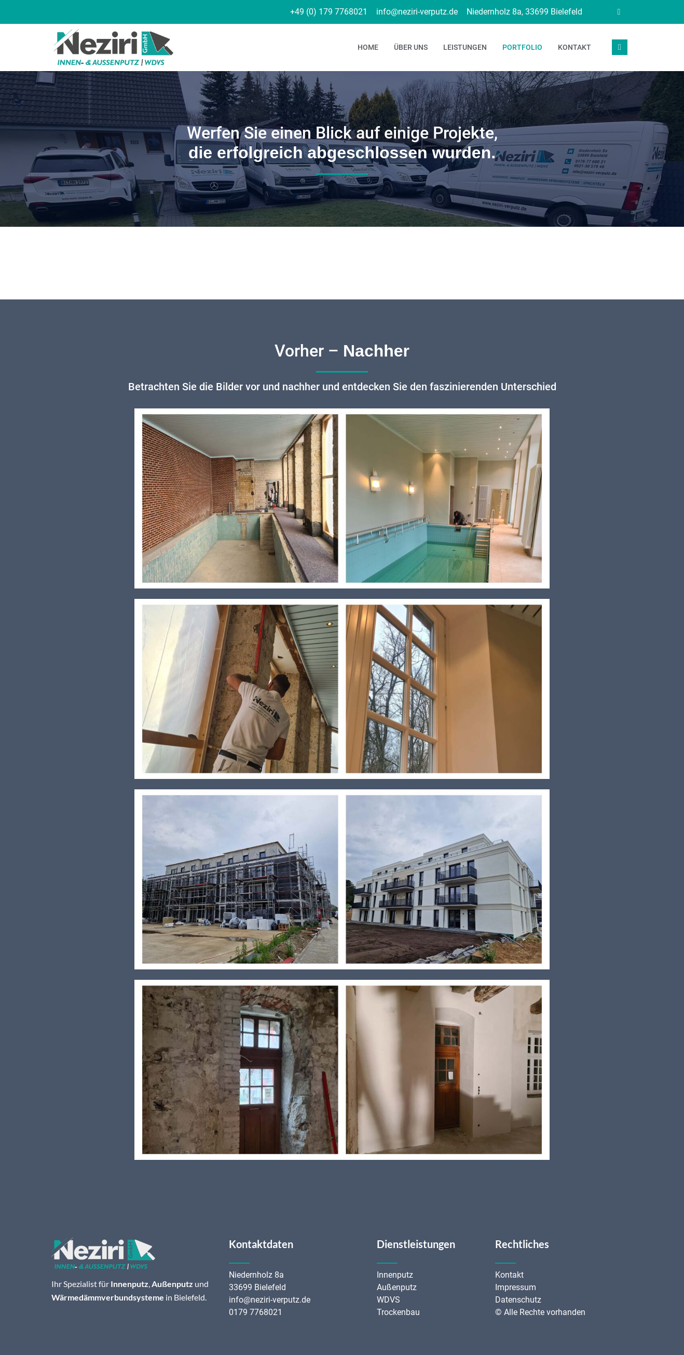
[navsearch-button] (619, 47)
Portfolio (522, 47)
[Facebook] (618, 12)
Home (368, 47)
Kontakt (574, 47)
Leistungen (465, 47)
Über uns (411, 47)
